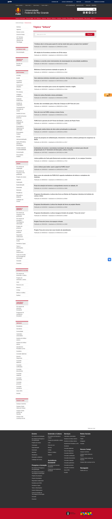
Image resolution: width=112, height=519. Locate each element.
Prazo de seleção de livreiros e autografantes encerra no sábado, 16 (56, 185)
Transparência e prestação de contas (20, 109)
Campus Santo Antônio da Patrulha (20, 412)
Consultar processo (18, 383)
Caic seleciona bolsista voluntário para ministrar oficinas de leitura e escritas (59, 78)
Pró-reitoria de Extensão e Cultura (21, 274)
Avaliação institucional (19, 99)
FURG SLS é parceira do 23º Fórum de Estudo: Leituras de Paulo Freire (57, 120)
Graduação (19, 182)
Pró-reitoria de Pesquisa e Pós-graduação (20, 172)
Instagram (82, 441)
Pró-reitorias (19, 92)
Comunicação (20, 152)
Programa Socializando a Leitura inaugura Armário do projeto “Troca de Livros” (59, 213)
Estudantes (19, 326)
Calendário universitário (19, 334)
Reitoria (18, 89)
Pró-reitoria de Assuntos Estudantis (20, 308)
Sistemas (44, 18)
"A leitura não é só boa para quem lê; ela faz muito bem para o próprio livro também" (61, 44)
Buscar (90, 34)
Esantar (18, 136)
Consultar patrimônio (19, 378)
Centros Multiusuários (19, 251)
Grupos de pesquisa (19, 231)
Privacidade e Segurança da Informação (20, 128)
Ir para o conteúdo (20, 5)
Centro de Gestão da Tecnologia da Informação (21, 256)
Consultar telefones (18, 361)
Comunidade (19, 331)
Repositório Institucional (19, 235)
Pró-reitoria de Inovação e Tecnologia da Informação (20, 221)
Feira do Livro (20, 284)
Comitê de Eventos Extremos (21, 116)
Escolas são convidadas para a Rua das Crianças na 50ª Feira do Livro (56, 103)
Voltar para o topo (91, 428)
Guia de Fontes (20, 34)
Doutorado (19, 187)
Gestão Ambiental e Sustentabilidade (21, 148)
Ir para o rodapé (45, 5)
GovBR (10, 2)
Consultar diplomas (21, 353)
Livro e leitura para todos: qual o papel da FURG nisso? (52, 167)
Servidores (19, 328)
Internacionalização (21, 139)
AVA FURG (93, 18)
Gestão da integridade (19, 104)
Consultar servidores (19, 387)
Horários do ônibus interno (21, 343)
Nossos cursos (20, 32)
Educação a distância (19, 196)
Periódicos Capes (21, 243)
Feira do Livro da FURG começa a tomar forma (49, 112)
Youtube (82, 443)
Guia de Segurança (19, 357)
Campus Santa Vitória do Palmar (20, 407)
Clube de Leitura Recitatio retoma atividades (48, 95)
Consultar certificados (19, 365)
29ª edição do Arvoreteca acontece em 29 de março (50, 52)
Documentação (20, 52)
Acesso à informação (67, 1)
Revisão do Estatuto (19, 64)
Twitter (81, 438)
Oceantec (18, 263)
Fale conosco (87, 18)
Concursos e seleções (19, 85)
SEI (35, 18)
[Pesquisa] (94, 9)
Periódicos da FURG (20, 240)
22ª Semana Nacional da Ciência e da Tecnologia (19, 39)
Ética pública (70, 18)
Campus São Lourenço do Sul (20, 417)
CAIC (17, 282)
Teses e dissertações (19, 247)
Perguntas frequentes (78, 18)
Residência (19, 192)
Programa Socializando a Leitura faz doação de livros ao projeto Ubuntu (57, 204)
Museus (18, 287)
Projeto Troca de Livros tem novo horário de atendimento (52, 230)
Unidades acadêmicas (19, 95)
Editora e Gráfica (20, 292)
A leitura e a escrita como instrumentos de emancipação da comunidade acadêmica (61, 61)
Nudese (18, 295)
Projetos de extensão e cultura (21, 278)
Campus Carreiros (21, 403)
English (88, 5)
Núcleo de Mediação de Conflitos (19, 122)
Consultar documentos (19, 370)
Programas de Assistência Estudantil (20, 314)
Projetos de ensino (21, 177)
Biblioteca (39, 18)
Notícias (18, 27)
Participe (78, 1)
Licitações (59, 18)
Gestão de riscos (20, 113)
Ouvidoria (64, 18)
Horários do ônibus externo (21, 339)
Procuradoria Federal (19, 133)
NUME (18, 78)
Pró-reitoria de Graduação (20, 167)
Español (94, 5)
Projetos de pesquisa (19, 227)
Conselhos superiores (19, 81)
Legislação (87, 1)
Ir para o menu (28, 5)
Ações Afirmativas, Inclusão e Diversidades (21, 143)
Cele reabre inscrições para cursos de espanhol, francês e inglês (55, 86)
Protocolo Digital (29, 18)
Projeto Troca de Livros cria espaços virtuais (48, 221)
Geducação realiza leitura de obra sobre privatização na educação (55, 129)
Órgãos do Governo (99, 1)
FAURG (18, 393)
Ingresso (18, 29)
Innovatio (18, 260)
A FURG (18, 75)
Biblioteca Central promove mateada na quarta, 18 (50, 69)
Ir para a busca (36, 5)
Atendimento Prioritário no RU (20, 347)
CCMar (18, 290)
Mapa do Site (79, 5)
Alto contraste (70, 5)
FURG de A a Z (84, 470)
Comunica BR (55, 1)
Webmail (49, 18)
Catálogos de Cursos (19, 200)
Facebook (82, 436)
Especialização (20, 185)
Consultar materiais (18, 374)
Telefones (54, 18)
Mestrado (18, 190)
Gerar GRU (19, 391)
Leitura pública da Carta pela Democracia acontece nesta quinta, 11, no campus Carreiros (62, 158)
